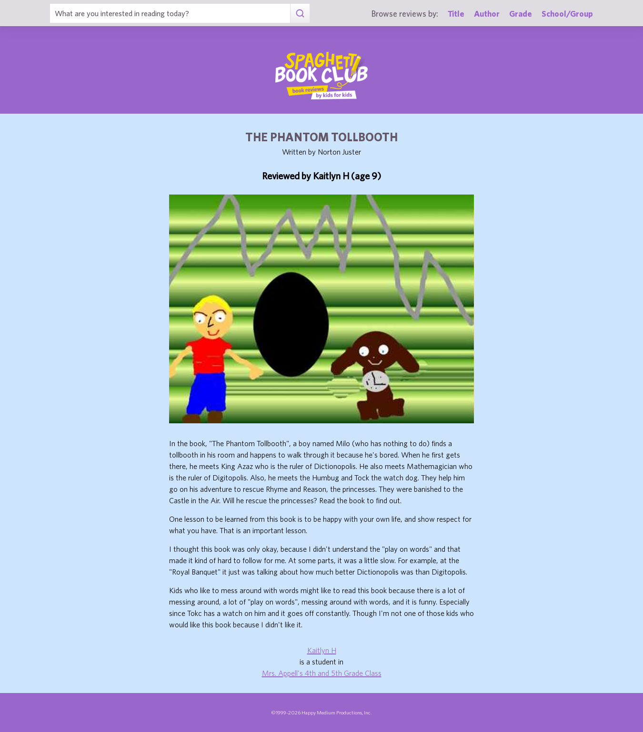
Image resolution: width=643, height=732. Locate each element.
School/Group (567, 14)
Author (487, 14)
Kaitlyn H (321, 650)
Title (456, 14)
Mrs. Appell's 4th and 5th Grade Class (322, 673)
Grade (520, 14)
